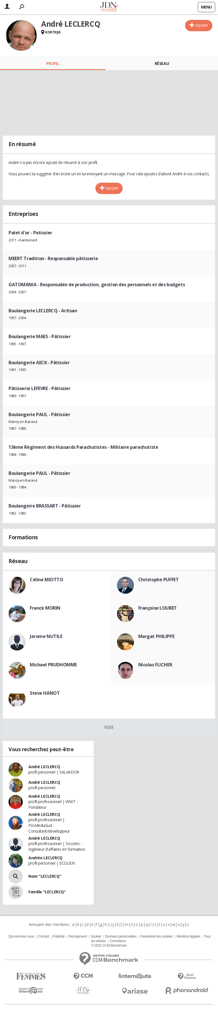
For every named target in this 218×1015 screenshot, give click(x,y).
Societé (96, 936)
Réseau (162, 63)
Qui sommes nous (21, 936)
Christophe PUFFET (158, 579)
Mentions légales (188, 936)
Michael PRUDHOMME (53, 665)
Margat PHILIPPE (156, 636)
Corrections (118, 941)
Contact (43, 936)
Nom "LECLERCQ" (44, 876)
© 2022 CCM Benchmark (109, 945)
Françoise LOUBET (157, 608)
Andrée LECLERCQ (45, 857)
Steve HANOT (45, 693)
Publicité (59, 936)
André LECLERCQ (44, 766)
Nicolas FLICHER (155, 665)
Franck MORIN (45, 608)
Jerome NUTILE (46, 636)
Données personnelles (121, 936)
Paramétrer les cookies (156, 936)
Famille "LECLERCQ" (47, 891)
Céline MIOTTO (46, 579)
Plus (108, 726)
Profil (52, 63)
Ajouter (201, 25)
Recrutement (77, 936)
